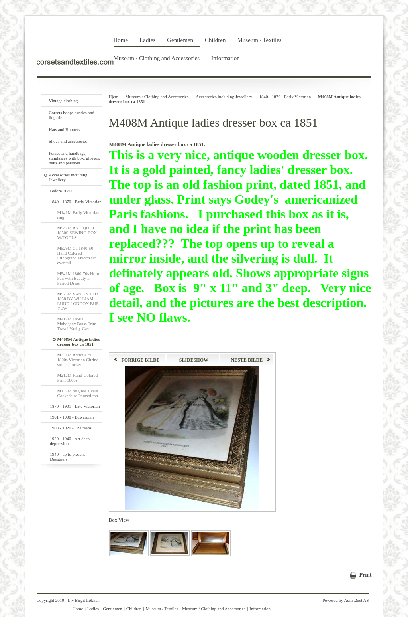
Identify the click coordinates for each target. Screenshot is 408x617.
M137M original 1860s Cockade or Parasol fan (77, 393)
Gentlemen (180, 40)
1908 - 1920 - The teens (71, 427)
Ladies (147, 40)
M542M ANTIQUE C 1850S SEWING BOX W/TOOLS (77, 232)
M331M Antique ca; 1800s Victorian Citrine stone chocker (77, 359)
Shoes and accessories (68, 141)
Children (215, 40)
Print (365, 575)
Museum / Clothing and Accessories (157, 58)
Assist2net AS (356, 600)
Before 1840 (61, 190)
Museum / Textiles (259, 40)
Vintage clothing (63, 100)
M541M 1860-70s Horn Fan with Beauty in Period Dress (78, 278)
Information (225, 58)
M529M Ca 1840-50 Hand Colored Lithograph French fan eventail (77, 255)
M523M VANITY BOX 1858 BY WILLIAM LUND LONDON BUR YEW (78, 300)
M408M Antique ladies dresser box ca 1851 (78, 341)
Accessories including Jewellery (224, 96)
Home (121, 40)
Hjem (113, 96)
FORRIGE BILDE (137, 360)
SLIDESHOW (193, 360)
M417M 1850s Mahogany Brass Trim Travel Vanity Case (76, 323)
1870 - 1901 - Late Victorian (75, 406)
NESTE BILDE (251, 360)
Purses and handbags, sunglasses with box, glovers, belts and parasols (74, 158)
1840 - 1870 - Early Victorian (76, 201)
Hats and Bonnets (64, 129)
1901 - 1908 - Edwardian (72, 417)
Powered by (332, 600)
